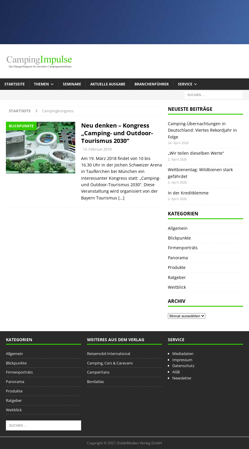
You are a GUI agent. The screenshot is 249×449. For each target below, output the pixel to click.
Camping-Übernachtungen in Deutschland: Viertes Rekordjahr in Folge (202, 130)
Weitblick (177, 287)
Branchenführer (152, 84)
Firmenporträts (183, 247)
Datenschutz (183, 365)
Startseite (14, 84)
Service (185, 84)
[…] (121, 198)
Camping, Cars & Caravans (110, 363)
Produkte (177, 267)
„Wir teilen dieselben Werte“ (196, 153)
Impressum (182, 359)
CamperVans (98, 372)
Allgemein (178, 228)
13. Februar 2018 (97, 149)
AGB (176, 371)
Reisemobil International (108, 353)
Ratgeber (177, 277)
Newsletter (181, 378)
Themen (41, 84)
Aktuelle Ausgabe (107, 84)
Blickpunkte (179, 238)
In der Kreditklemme (188, 193)
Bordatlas (95, 381)
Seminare (72, 84)
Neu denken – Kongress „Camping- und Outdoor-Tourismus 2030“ (117, 133)
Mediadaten (183, 353)
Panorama (178, 257)
